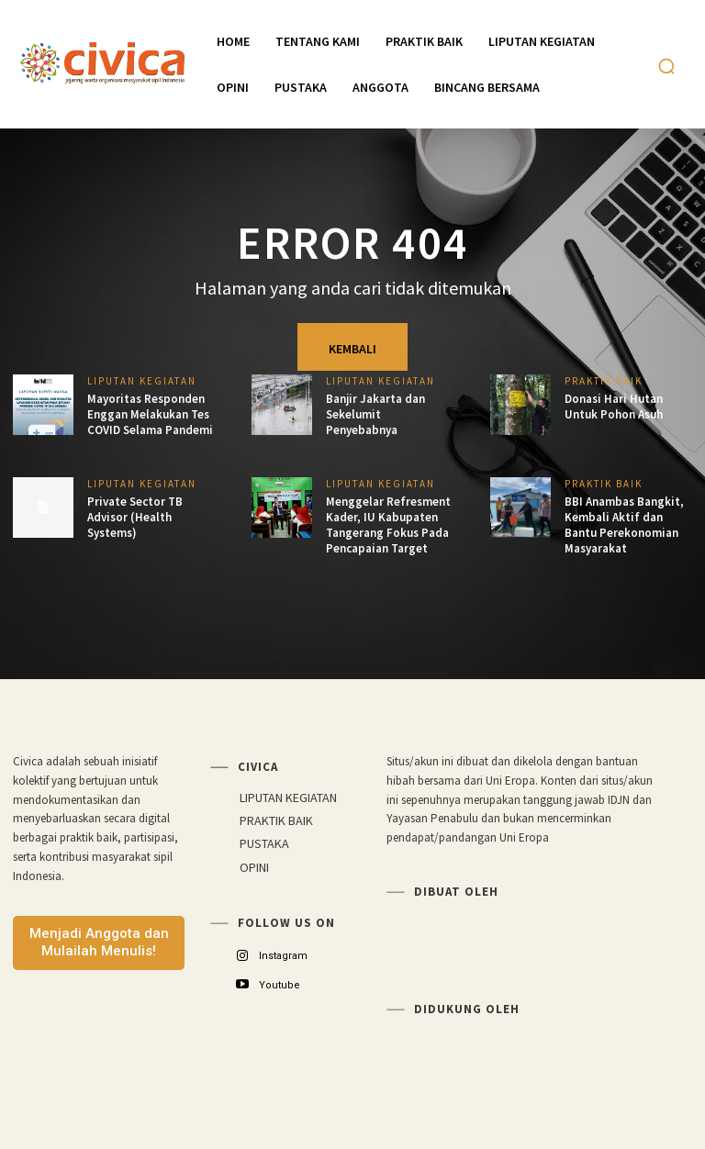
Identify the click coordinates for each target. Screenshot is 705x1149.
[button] (666, 66)
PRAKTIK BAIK (604, 381)
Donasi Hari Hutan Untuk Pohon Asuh (614, 406)
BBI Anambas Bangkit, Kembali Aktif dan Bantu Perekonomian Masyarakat (624, 525)
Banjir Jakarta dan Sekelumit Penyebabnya (375, 414)
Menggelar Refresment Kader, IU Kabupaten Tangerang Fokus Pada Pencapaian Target (388, 525)
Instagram (283, 956)
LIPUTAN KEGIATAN (141, 381)
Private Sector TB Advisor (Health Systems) (135, 517)
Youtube (279, 985)
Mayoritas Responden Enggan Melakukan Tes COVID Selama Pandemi (150, 414)
